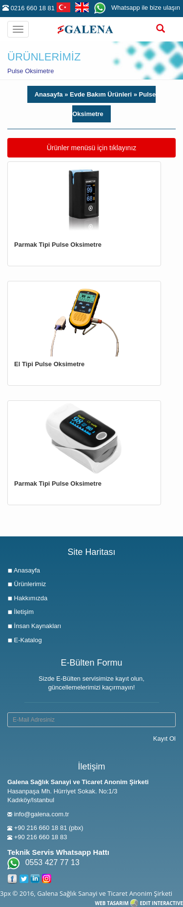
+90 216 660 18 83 (40, 837)
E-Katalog (24, 640)
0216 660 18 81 (33, 8)
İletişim (20, 611)
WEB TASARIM (112, 903)
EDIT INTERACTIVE (161, 903)
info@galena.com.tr (41, 814)
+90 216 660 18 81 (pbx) (48, 827)
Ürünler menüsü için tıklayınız (91, 147)
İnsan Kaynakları (34, 626)
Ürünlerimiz (26, 584)
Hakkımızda (27, 598)
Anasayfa (49, 94)
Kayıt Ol (164, 738)
